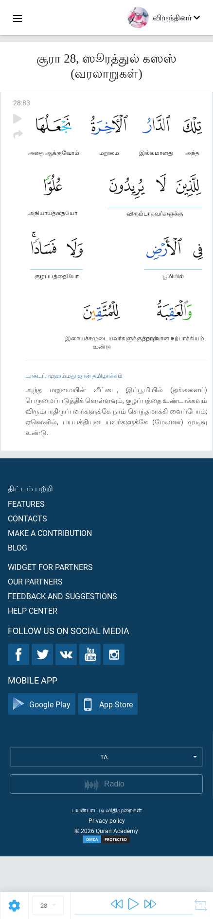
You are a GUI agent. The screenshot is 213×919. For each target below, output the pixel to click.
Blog (17, 547)
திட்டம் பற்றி (30, 488)
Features (26, 504)
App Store (108, 704)
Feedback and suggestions (62, 596)
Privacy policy (107, 820)
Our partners (35, 581)
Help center (32, 610)
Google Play (42, 704)
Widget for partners (50, 567)
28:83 (21, 102)
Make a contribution (50, 533)
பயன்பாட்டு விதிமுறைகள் (106, 810)
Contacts (27, 518)
